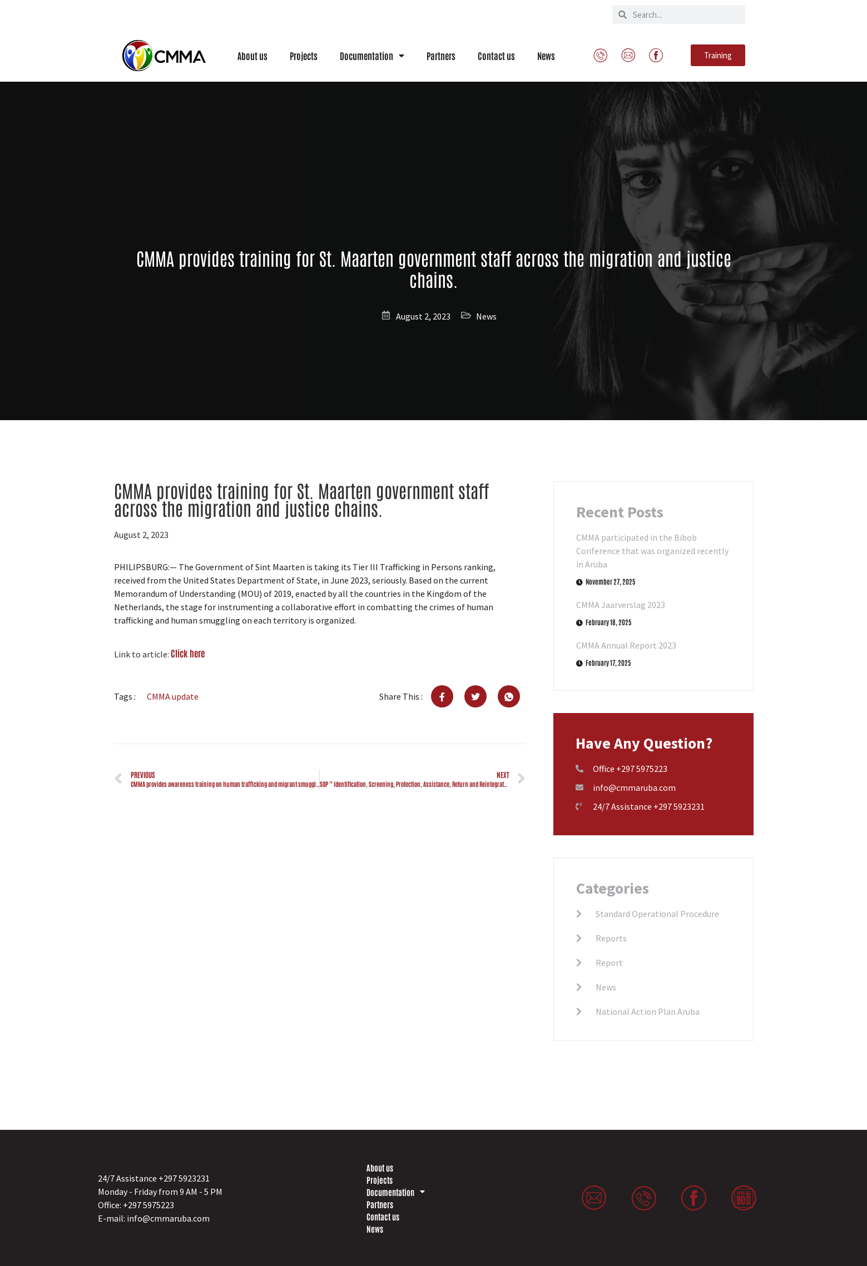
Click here (188, 653)
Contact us (496, 55)
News (546, 55)
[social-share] (442, 696)
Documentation (372, 56)
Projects (304, 55)
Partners (441, 55)
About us (252, 55)
